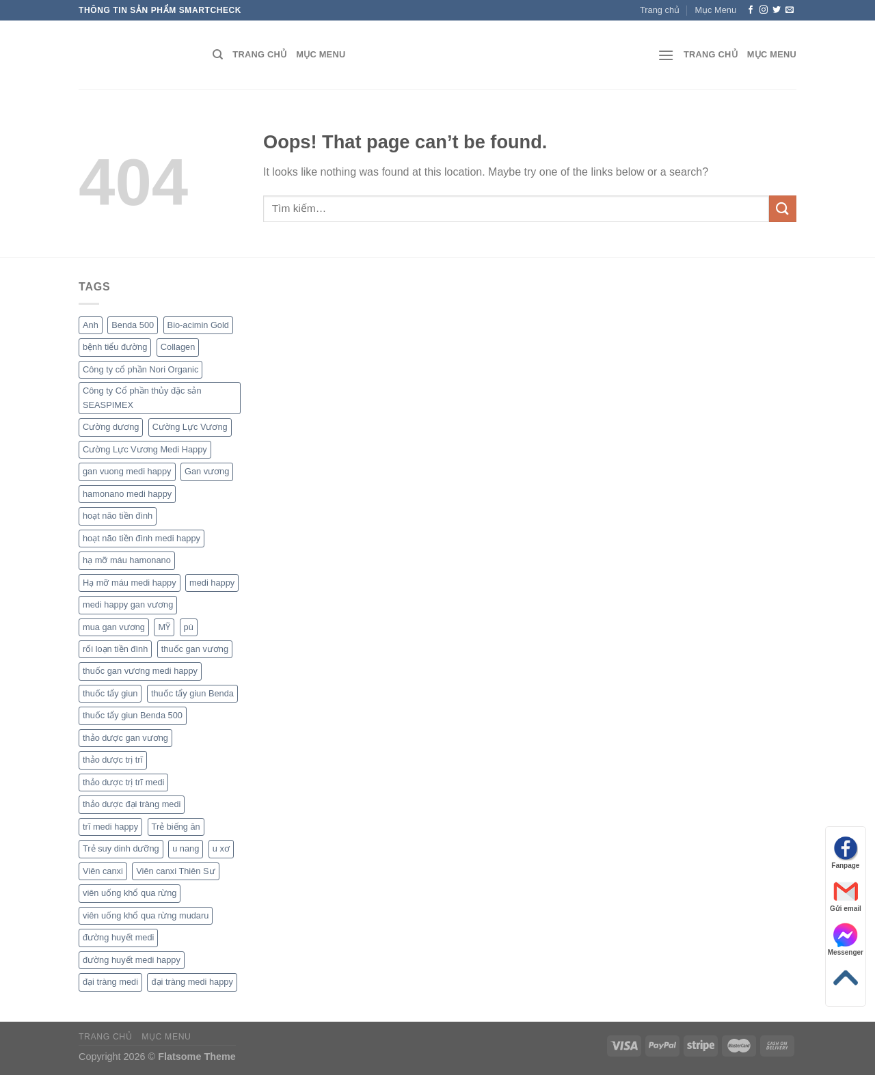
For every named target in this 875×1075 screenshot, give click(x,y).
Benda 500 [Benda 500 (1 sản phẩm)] (132, 325)
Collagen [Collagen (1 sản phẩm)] (178, 347)
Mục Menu (715, 10)
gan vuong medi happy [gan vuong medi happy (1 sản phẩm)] (127, 471)
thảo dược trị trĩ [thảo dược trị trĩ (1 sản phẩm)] (113, 759)
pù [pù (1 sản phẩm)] (188, 627)
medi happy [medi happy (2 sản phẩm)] (211, 582)
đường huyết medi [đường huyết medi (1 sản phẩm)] (118, 937)
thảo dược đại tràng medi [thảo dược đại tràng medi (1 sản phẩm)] (131, 804)
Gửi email (845, 895)
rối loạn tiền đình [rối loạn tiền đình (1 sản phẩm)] (115, 649)
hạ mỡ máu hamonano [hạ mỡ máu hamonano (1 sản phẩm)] (127, 560)
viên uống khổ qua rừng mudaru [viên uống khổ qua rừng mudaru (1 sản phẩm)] (145, 915)
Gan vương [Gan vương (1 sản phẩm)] (207, 471)
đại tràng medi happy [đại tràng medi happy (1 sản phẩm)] (191, 982)
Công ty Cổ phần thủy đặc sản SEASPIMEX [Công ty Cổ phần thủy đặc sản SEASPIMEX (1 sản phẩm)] (142, 397)
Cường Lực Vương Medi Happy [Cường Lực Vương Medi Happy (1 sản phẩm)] (145, 449)
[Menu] (666, 55)
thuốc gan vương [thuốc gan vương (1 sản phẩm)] (194, 649)
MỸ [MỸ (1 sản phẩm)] (164, 627)
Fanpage (845, 852)
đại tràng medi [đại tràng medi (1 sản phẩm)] (110, 982)
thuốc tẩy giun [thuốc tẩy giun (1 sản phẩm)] (110, 693)
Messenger (845, 939)
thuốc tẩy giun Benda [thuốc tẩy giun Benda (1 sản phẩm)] (192, 693)
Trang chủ (659, 10)
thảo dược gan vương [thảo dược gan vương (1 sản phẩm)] (125, 738)
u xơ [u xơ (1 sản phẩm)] (221, 848)
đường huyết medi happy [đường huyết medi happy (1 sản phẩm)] (131, 960)
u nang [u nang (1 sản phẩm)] (185, 848)
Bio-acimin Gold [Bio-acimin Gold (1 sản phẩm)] (198, 325)
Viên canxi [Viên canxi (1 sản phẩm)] (103, 871)
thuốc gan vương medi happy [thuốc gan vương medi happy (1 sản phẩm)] (140, 671)
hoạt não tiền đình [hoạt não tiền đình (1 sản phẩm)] (117, 516)
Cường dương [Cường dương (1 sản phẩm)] (111, 427)
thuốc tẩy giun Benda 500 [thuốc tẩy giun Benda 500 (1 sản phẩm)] (133, 715)
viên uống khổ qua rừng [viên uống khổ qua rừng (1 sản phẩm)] (129, 893)
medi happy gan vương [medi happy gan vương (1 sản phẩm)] (128, 604)
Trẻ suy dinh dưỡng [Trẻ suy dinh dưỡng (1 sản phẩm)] (121, 848)
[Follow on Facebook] (750, 10)
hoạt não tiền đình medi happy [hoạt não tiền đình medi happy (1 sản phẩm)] (141, 538)
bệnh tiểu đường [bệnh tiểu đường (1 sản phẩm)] (115, 347)
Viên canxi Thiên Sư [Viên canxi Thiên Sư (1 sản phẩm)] (175, 871)
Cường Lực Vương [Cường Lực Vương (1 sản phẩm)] (190, 427)
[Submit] (782, 208)
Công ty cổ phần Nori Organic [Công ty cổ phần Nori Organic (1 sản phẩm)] (140, 369)
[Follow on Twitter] (776, 10)
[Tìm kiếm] (218, 55)
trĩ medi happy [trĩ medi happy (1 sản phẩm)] (110, 826)
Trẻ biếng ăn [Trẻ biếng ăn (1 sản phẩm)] (176, 826)
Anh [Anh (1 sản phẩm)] (90, 325)
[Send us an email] (789, 10)
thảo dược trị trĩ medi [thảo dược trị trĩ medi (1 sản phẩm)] (123, 782)
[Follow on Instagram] (763, 10)
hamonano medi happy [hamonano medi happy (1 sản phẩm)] (127, 494)
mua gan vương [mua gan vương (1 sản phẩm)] (114, 627)
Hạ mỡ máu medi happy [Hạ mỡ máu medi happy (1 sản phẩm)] (129, 582)
